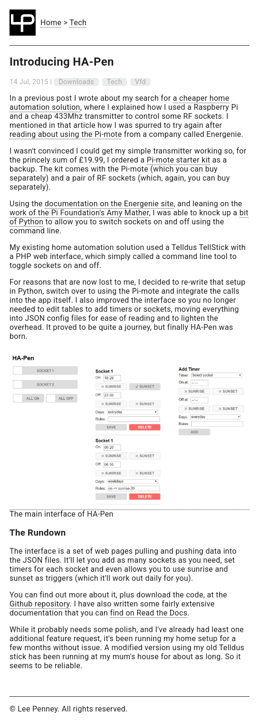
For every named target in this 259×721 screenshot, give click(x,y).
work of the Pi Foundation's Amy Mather (79, 212)
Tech (77, 22)
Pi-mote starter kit (179, 159)
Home (50, 22)
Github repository (40, 603)
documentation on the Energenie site (109, 203)
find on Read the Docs (149, 612)
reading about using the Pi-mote (66, 134)
